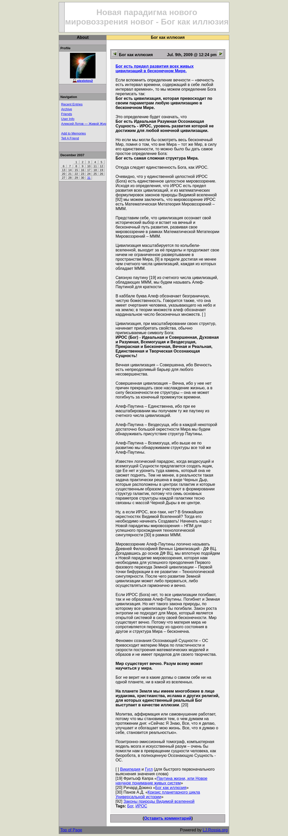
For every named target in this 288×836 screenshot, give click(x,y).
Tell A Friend (70, 138)
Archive (66, 109)
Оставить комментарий (167, 818)
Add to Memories (73, 133)
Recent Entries (71, 104)
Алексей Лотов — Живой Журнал (86, 124)
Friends (66, 114)
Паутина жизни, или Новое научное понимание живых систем (161, 780)
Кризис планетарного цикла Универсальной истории (157, 794)
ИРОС (141, 806)
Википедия (130, 769)
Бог (130, 806)
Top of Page (71, 830)
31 (89, 177)
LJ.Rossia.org (215, 830)
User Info (67, 119)
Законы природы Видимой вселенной (159, 801)
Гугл (149, 769)
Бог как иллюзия (170, 787)
